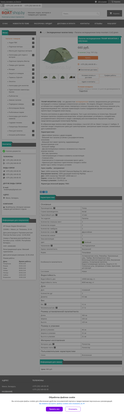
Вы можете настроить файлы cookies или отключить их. (61, 404)
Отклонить (73, 409)
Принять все (54, 409)
